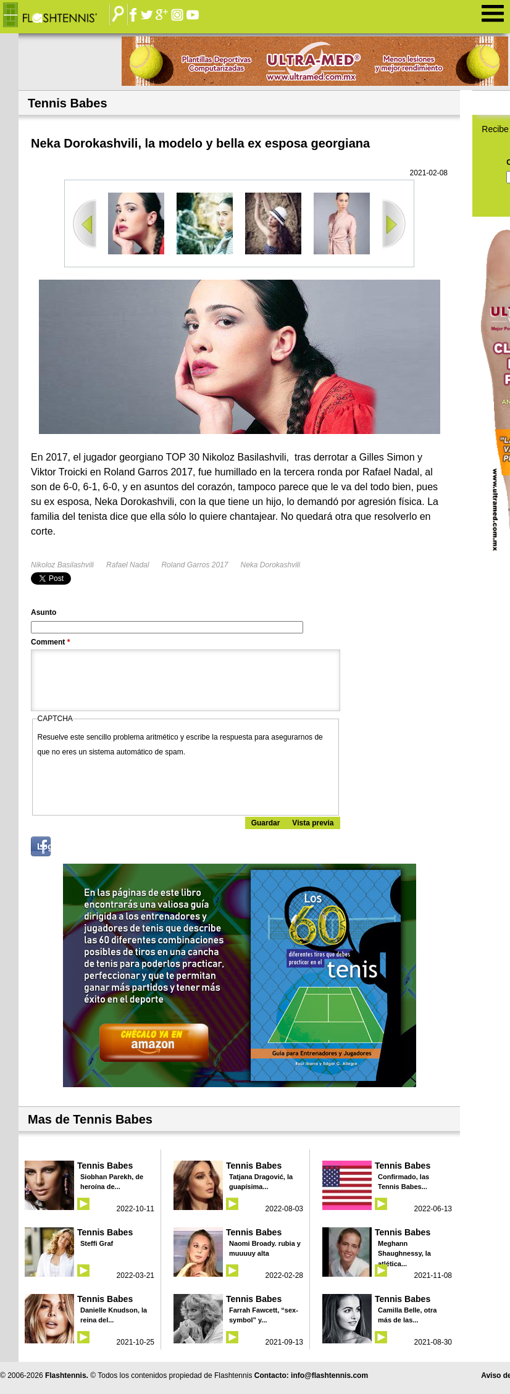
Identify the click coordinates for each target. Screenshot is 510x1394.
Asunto (43, 612)
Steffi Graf (96, 1243)
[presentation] (131, 783)
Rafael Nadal (127, 565)
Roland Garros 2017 (194, 565)
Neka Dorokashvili (271, 565)
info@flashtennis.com (329, 1375)
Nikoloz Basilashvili (62, 565)
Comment (50, 642)
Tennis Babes (105, 1166)
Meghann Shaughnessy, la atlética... (404, 1253)
